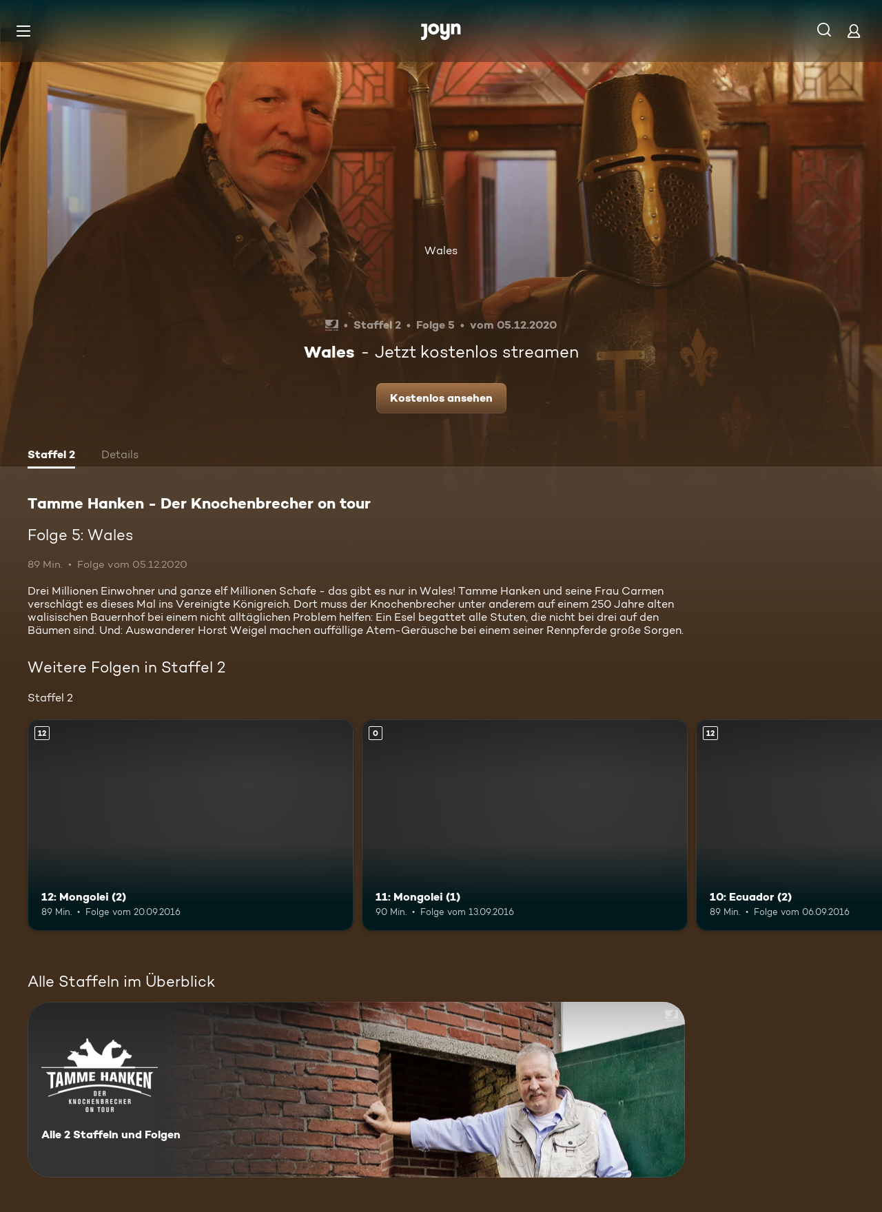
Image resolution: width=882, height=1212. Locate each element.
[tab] (51, 456)
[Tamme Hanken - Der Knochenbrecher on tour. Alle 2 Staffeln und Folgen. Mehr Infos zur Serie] (356, 1090)
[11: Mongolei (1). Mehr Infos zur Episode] (525, 825)
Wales (441, 250)
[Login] (853, 31)
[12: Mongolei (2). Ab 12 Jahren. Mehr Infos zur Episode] (190, 825)
